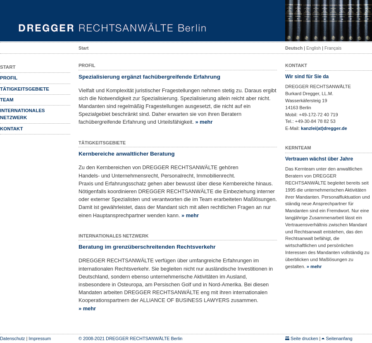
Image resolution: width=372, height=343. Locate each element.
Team (7, 99)
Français (332, 48)
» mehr (203, 122)
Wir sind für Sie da (307, 76)
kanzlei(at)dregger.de (324, 128)
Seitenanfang (337, 338)
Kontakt (11, 128)
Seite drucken (301, 338)
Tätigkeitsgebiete (24, 88)
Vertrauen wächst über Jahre (319, 159)
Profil (8, 77)
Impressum (40, 338)
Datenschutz (12, 338)
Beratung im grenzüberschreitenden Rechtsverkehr (147, 247)
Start (83, 48)
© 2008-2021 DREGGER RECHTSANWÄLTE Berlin (130, 338)
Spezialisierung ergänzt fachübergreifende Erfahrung (149, 77)
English (313, 48)
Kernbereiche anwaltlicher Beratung (127, 154)
